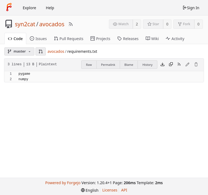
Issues (38, 38)
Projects (100, 38)
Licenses (110, 190)
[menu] (90, 190)
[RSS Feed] (70, 24)
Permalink (108, 65)
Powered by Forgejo (62, 182)
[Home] (9, 7)
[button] (40, 51)
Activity (175, 38)
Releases (127, 38)
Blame (128, 65)
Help (50, 7)
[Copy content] (171, 64)
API (124, 190)
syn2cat (25, 24)
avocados (51, 24)
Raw (89, 65)
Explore (29, 7)
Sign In (191, 7)
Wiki (152, 38)
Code (15, 38)
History (147, 65)
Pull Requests (68, 38)
